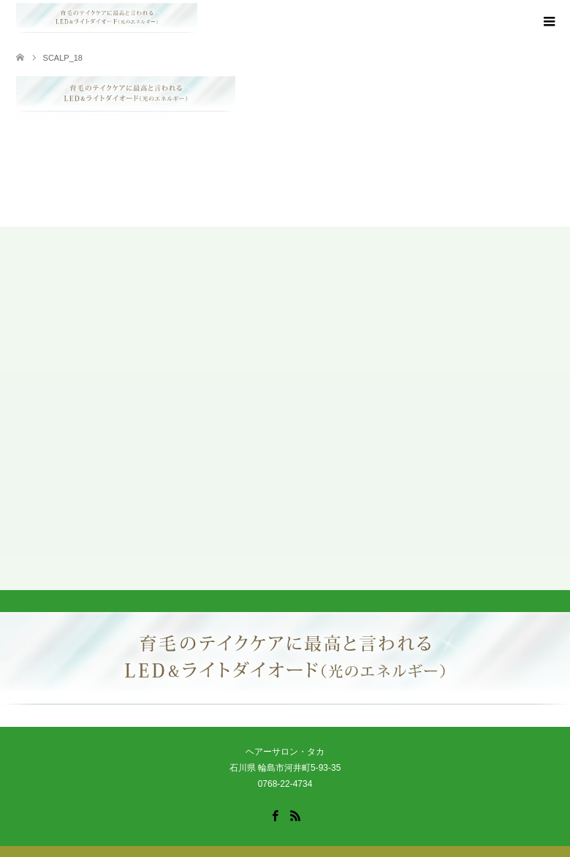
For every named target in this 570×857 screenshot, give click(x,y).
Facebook (275, 815)
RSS (295, 815)
